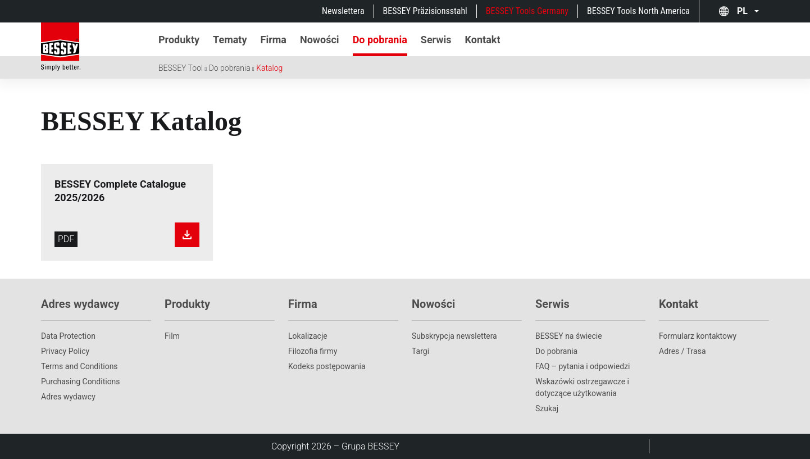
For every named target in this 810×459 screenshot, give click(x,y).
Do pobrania (230, 67)
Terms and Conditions (79, 366)
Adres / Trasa (682, 351)
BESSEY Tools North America (638, 11)
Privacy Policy (65, 351)
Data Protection (68, 335)
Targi (420, 351)
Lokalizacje (307, 335)
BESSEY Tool (180, 67)
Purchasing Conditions (80, 381)
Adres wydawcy (68, 396)
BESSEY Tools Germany (527, 11)
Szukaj (546, 408)
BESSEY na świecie (568, 335)
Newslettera (343, 11)
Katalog (269, 67)
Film (172, 335)
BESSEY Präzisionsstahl (425, 11)
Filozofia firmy (313, 351)
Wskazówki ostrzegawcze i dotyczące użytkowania (582, 387)
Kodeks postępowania (327, 366)
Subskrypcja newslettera (454, 335)
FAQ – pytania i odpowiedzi (582, 366)
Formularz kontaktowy (697, 335)
